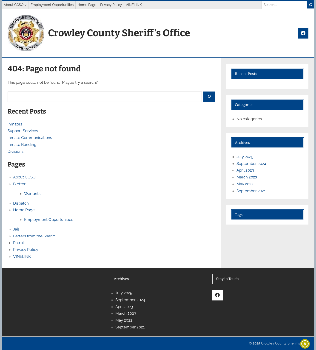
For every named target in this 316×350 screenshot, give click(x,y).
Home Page (24, 210)
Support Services (23, 130)
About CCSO (24, 177)
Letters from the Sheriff (34, 236)
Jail (16, 229)
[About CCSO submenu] (25, 5)
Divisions (15, 151)
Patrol (18, 242)
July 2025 (244, 156)
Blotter (19, 184)
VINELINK (22, 256)
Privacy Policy (25, 249)
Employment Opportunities (48, 219)
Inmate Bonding (22, 144)
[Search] (310, 4)
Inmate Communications (30, 137)
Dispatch (21, 203)
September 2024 (251, 163)
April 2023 (245, 170)
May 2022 (244, 184)
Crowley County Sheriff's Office (119, 33)
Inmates (15, 124)
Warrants (32, 193)
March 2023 (246, 177)
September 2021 (251, 191)
